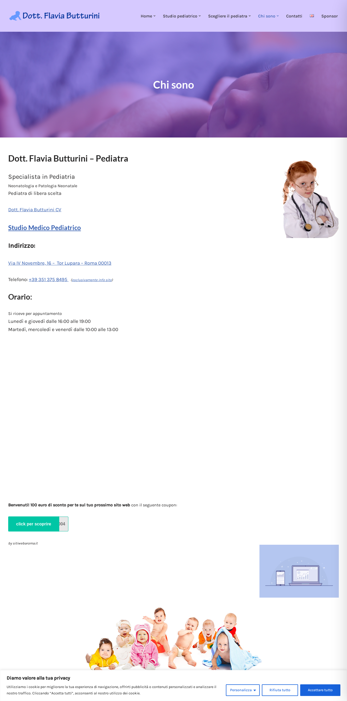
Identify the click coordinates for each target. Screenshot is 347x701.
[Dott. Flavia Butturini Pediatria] (54, 16)
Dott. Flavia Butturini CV (34, 210)
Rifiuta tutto (280, 690)
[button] (154, 16)
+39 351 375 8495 (49, 279)
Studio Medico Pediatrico (44, 227)
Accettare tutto (320, 690)
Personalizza (241, 690)
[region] (173, 685)
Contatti (294, 16)
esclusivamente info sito (92, 280)
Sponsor (329, 16)
